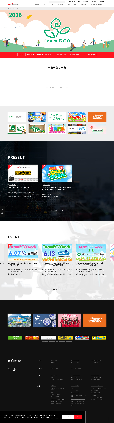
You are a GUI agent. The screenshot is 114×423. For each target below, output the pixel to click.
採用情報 (102, 1)
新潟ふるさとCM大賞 (76, 377)
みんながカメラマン (76, 375)
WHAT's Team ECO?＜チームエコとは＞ (40, 55)
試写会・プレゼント (72, 4)
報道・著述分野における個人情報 (78, 404)
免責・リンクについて (76, 379)
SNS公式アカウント (96, 379)
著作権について (75, 393)
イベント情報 (60, 4)
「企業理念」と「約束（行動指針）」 (58, 388)
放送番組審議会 (55, 396)
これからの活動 (61, 55)
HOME (9, 8)
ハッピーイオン (75, 362)
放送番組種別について (56, 401)
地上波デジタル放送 (96, 377)
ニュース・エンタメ (48, 4)
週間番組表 (54, 360)
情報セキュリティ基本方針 (77, 401)
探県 (79, 1)
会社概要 (53, 386)
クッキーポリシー (68, 417)
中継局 (73, 388)
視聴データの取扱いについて (98, 388)
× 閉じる (77, 417)
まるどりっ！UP (75, 360)
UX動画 (93, 4)
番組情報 (37, 4)
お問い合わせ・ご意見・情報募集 (78, 395)
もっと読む (57, 210)
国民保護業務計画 (55, 394)
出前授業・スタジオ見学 (90, 1)
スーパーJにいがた (96, 360)
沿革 (52, 392)
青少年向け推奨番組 (56, 403)
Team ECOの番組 (89, 55)
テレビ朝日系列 (75, 386)
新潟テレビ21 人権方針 (97, 400)
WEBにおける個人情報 (97, 386)
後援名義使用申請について (78, 399)
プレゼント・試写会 (76, 368)
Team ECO (72, 1)
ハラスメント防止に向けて (98, 397)
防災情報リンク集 (95, 393)
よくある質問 (74, 390)
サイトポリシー (95, 375)
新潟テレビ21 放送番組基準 (58, 399)
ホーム (21, 55)
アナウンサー (84, 4)
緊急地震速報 (94, 390)
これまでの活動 (75, 55)
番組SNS (100, 4)
